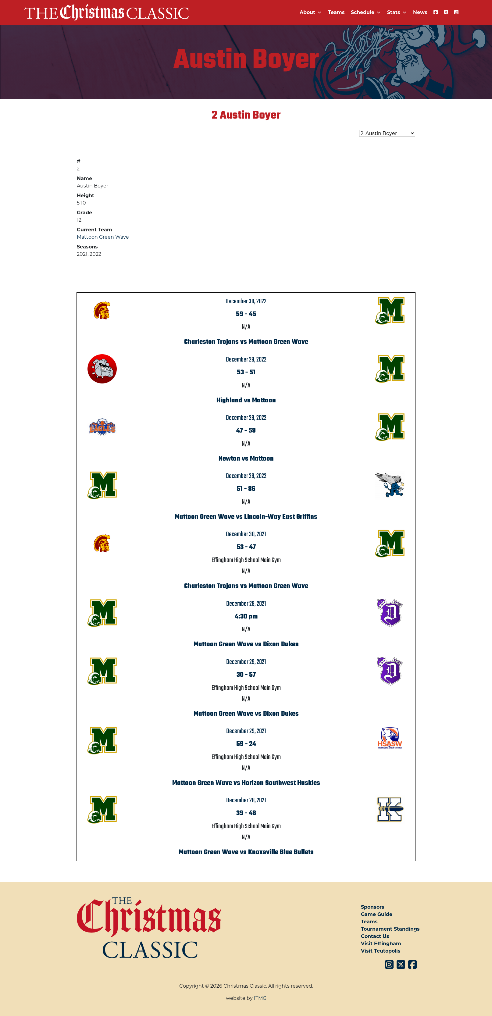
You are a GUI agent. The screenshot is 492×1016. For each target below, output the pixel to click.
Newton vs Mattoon (246, 458)
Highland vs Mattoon (246, 400)
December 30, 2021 (246, 534)
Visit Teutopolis (381, 951)
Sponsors (372, 907)
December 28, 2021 (246, 800)
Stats (397, 12)
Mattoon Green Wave (103, 237)
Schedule (366, 12)
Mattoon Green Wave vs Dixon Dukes (246, 644)
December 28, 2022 (246, 476)
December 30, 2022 (246, 301)
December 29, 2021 (246, 604)
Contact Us (375, 936)
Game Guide (376, 914)
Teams (336, 12)
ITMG (260, 998)
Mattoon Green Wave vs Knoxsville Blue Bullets (246, 852)
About (311, 12)
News (420, 12)
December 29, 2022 (246, 359)
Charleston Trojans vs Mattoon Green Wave (246, 342)
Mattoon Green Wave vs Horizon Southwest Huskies (246, 783)
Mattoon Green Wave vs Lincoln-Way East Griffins (246, 517)
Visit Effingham (381, 943)
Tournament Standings (390, 929)
